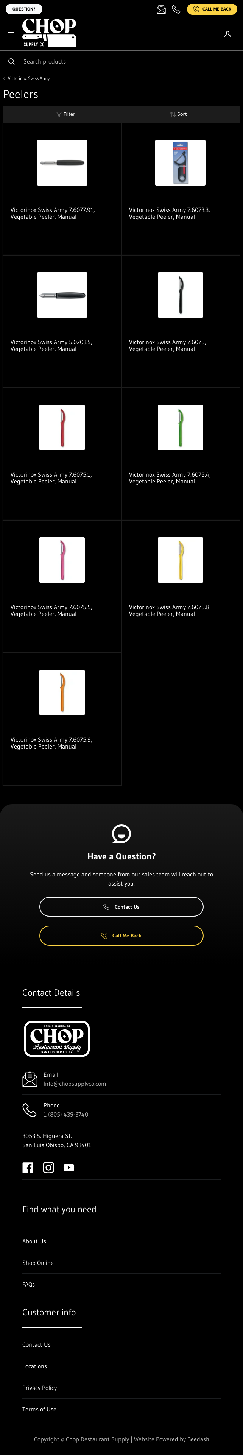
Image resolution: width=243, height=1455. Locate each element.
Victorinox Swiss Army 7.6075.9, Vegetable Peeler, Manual (51, 743)
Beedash (198, 1439)
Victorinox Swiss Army (29, 78)
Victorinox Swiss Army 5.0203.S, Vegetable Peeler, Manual (51, 345)
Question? (24, 9)
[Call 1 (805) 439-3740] (176, 9)
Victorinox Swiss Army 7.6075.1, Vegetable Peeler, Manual (51, 478)
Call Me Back (212, 9)
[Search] (121, 61)
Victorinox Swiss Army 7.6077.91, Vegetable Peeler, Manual (53, 213)
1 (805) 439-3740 (66, 1114)
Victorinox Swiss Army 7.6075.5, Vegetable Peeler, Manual (51, 610)
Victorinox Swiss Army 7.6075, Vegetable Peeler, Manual (167, 345)
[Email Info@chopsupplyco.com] (161, 9)
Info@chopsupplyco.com (75, 1083)
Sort (178, 114)
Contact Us (121, 906)
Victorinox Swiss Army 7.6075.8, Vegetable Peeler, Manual (170, 610)
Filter (65, 114)
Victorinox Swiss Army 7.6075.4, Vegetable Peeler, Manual (170, 478)
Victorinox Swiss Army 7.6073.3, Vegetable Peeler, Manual (169, 213)
